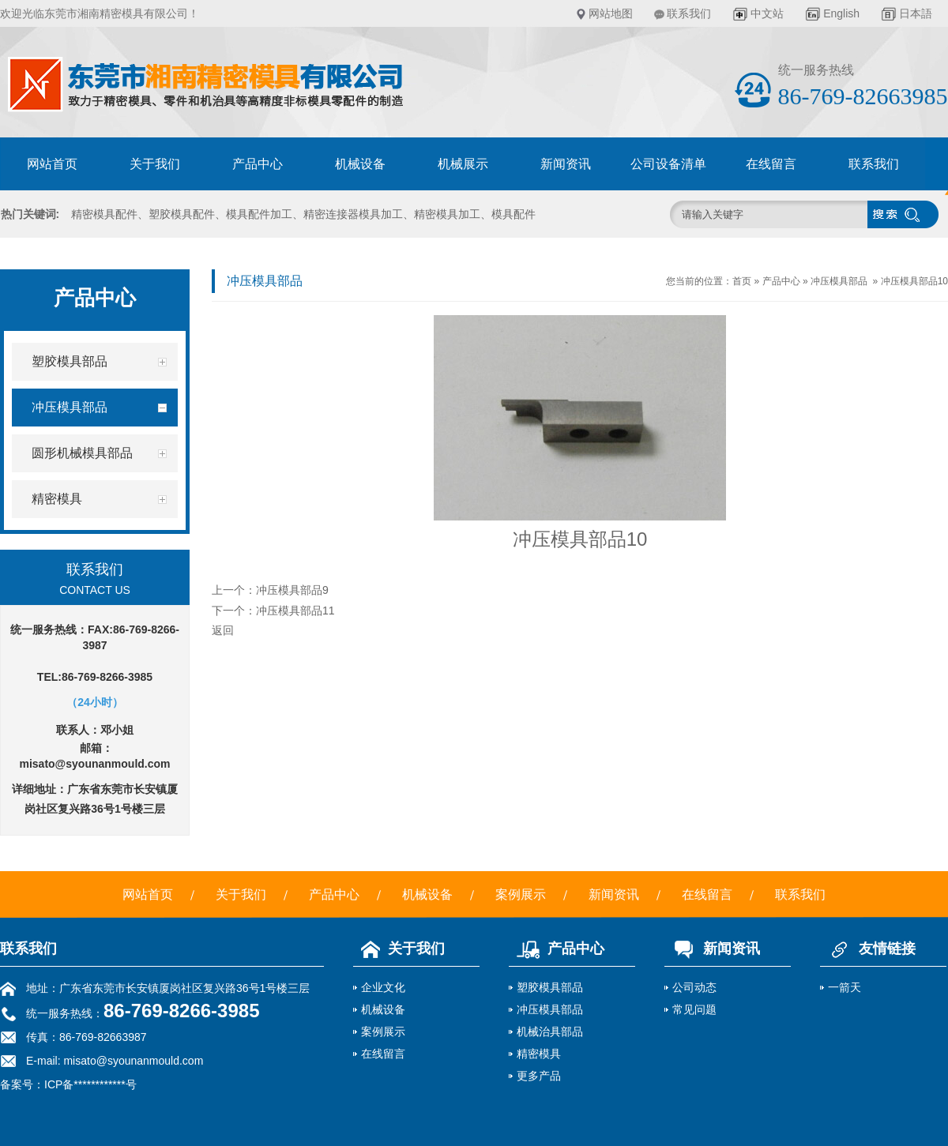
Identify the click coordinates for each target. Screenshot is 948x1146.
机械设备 (360, 164)
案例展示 (520, 894)
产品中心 (257, 164)
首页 (741, 281)
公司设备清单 (668, 164)
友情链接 (868, 948)
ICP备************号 (90, 1084)
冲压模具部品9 (292, 590)
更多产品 (539, 1075)
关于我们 (155, 164)
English (841, 13)
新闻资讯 (565, 164)
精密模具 (539, 1053)
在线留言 (771, 164)
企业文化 (383, 987)
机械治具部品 (550, 1031)
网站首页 (52, 164)
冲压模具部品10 (914, 281)
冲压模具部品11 (295, 610)
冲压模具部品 (839, 281)
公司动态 (694, 987)
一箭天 (844, 987)
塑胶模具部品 (550, 987)
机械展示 (463, 164)
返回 (223, 630)
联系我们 (689, 13)
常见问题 (694, 1009)
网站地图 (611, 13)
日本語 (915, 13)
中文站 (767, 13)
